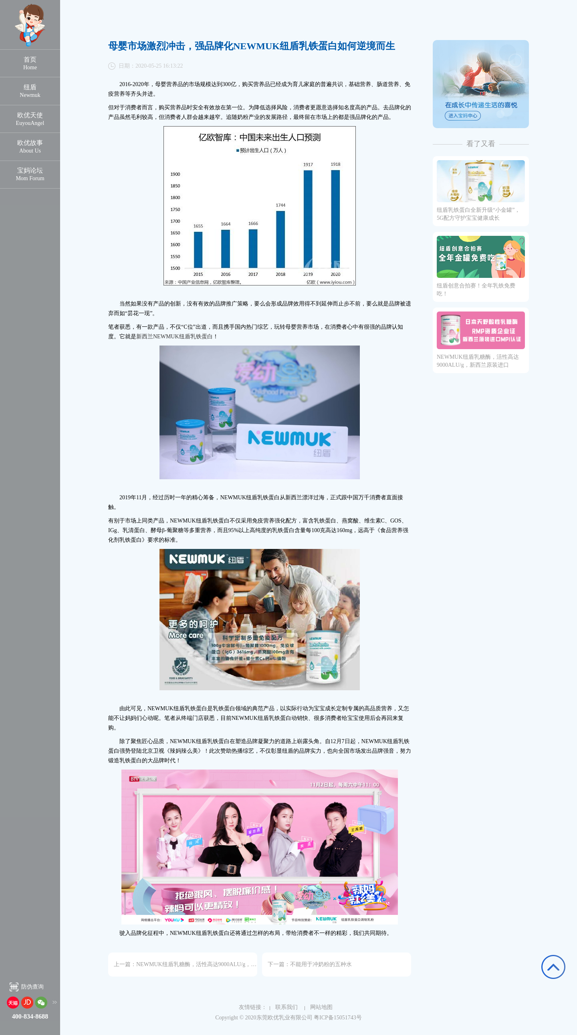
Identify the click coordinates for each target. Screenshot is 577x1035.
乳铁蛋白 (201, 337)
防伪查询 (32, 988)
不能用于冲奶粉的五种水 (321, 964)
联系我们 (284, 1007)
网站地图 (319, 1007)
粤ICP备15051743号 (338, 1018)
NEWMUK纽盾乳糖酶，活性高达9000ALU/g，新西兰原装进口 (213, 964)
